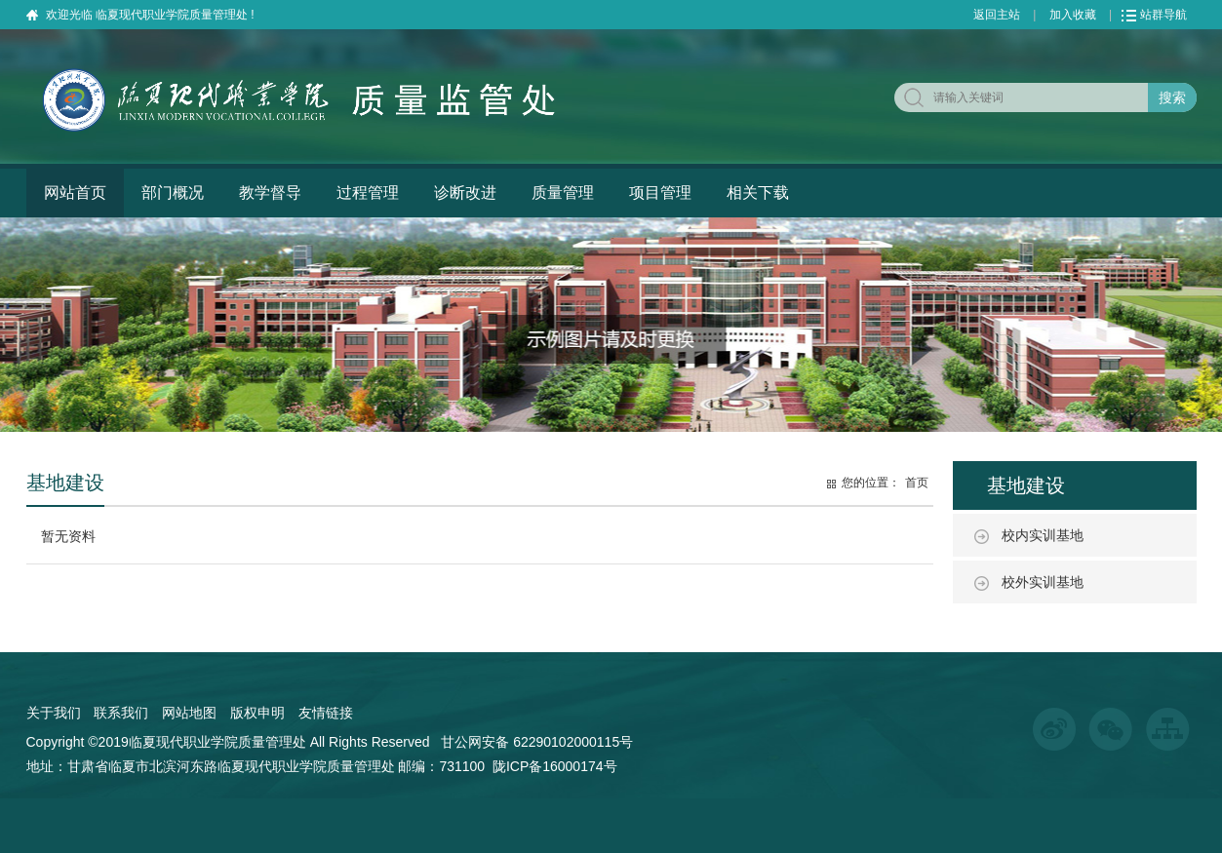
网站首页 (75, 192)
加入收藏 (1072, 14)
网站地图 (189, 712)
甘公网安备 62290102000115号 (537, 742)
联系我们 (121, 712)
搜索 (1172, 97)
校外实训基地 (1043, 582)
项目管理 (660, 192)
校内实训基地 (1043, 535)
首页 (916, 482)
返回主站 (996, 14)
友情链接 (325, 712)
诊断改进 (465, 192)
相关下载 (758, 192)
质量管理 (563, 192)
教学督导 (270, 192)
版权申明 (257, 712)
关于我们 (53, 712)
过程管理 (367, 192)
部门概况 (172, 192)
